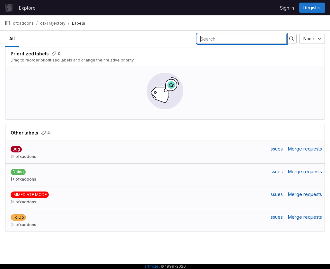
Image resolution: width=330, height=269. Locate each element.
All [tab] (12, 38)
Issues (276, 148)
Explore (27, 8)
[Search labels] (242, 39)
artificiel (152, 266)
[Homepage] (9, 8)
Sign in (287, 8)
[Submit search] (291, 39)
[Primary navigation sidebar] (8, 23)
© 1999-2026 (173, 266)
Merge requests (305, 148)
